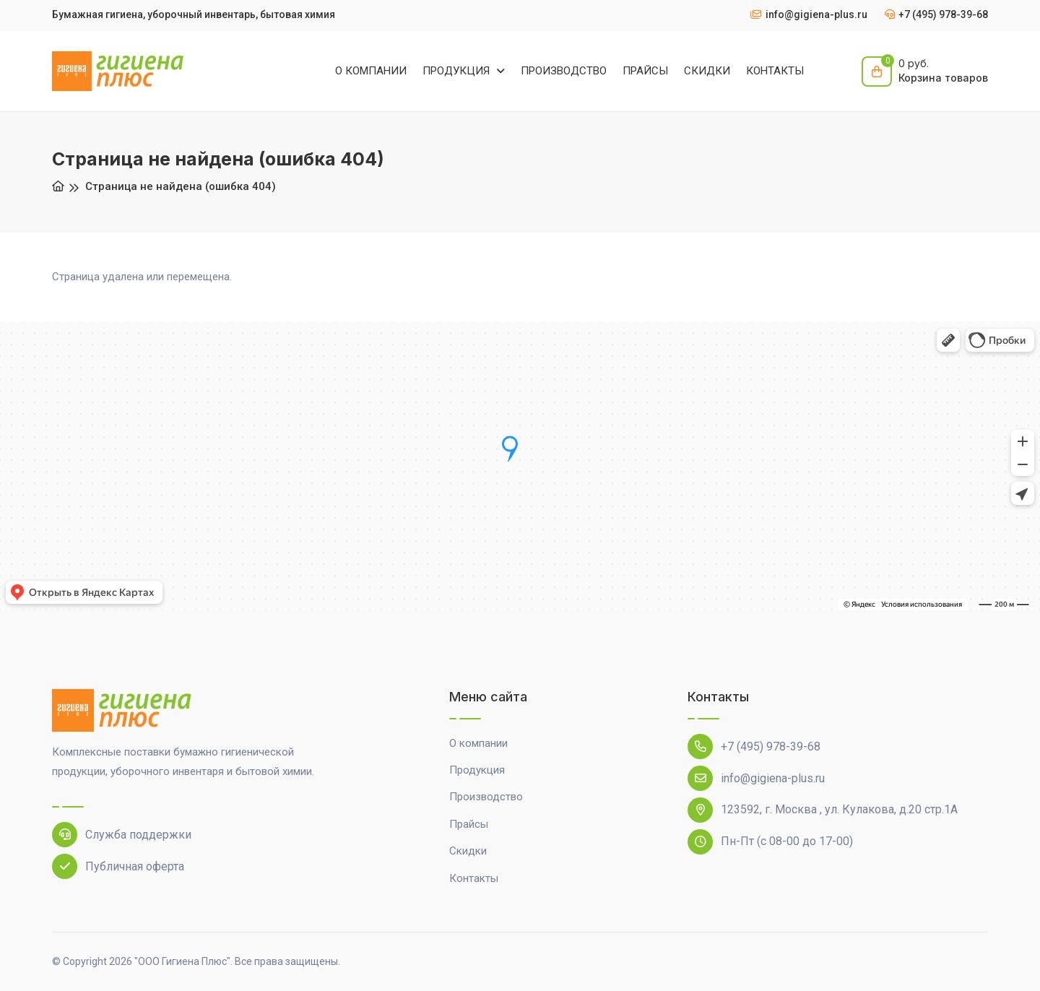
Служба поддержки (121, 834)
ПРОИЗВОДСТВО (564, 70)
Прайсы (468, 824)
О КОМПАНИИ (371, 70)
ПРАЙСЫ (645, 70)
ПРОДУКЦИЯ (457, 70)
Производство (486, 796)
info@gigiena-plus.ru (756, 778)
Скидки (468, 850)
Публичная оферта (118, 866)
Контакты (473, 878)
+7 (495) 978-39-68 (754, 746)
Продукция (477, 769)
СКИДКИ (707, 70)
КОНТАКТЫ (775, 70)
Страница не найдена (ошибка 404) (180, 186)
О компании (478, 743)
